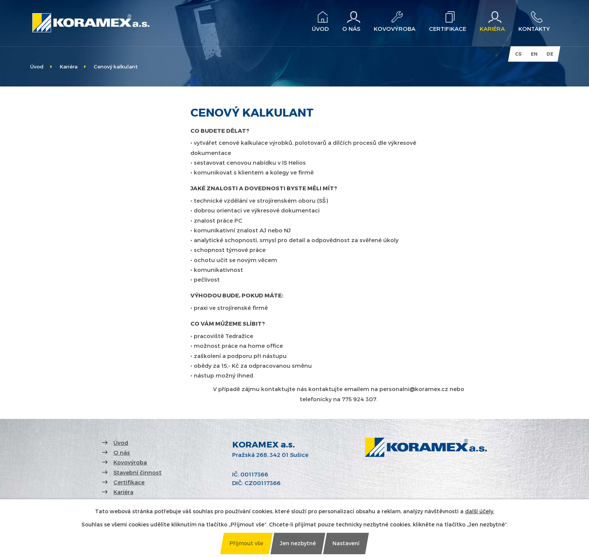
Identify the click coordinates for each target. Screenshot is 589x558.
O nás (121, 452)
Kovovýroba (130, 462)
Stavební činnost (137, 472)
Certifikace (129, 482)
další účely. (479, 511)
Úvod (37, 66)
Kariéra (68, 66)
